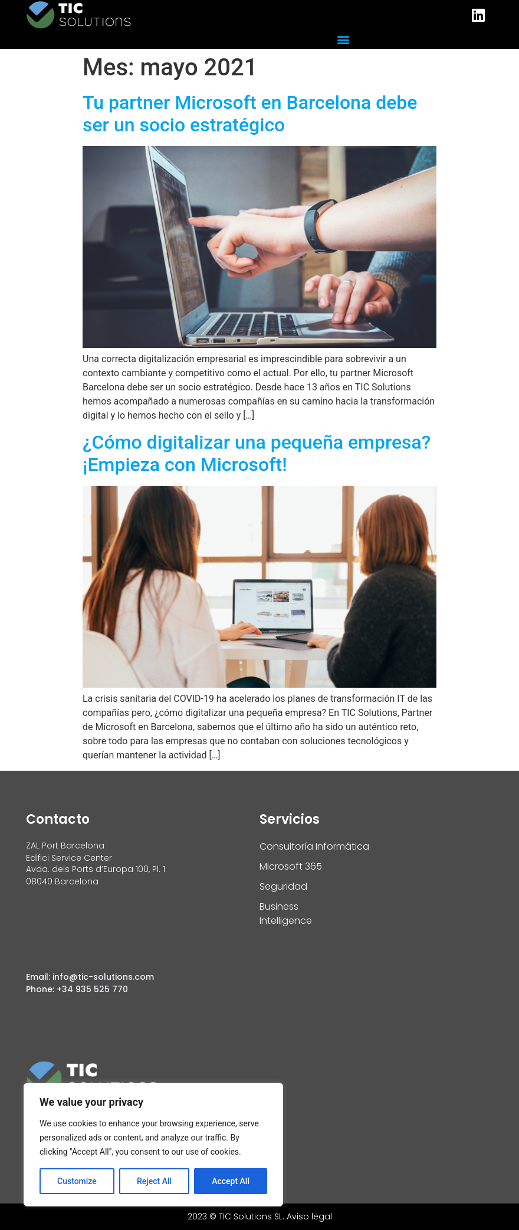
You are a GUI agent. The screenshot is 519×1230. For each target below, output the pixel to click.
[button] (343, 39)
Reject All (154, 1181)
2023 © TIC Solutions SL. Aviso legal (260, 1216)
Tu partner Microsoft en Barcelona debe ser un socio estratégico (250, 113)
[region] (153, 1144)
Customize (77, 1181)
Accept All (230, 1181)
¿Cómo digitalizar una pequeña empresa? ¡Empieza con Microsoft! (257, 453)
